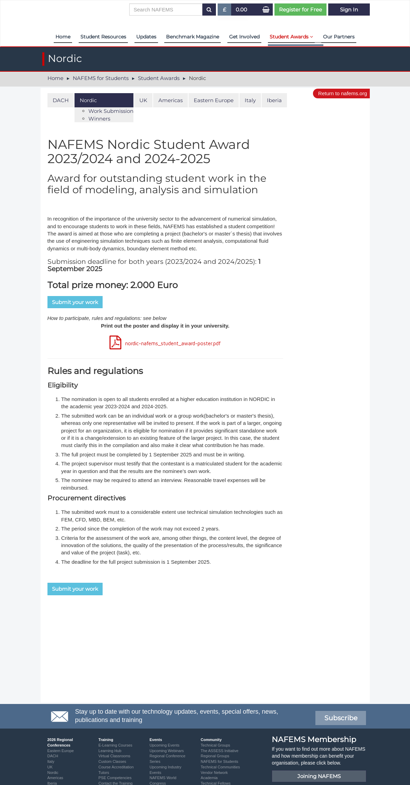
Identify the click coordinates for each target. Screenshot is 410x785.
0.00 (241, 9)
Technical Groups (215, 745)
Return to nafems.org (342, 93)
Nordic (88, 100)
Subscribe (340, 718)
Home (62, 37)
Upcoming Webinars (167, 751)
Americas (170, 100)
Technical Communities (220, 767)
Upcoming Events (165, 745)
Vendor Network (214, 772)
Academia (209, 778)
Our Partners (339, 37)
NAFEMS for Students (101, 78)
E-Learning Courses (115, 745)
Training (105, 740)
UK (143, 100)
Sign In (349, 9)
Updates (146, 37)
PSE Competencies (114, 778)
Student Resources (103, 37)
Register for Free (300, 9)
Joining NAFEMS (319, 776)
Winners (99, 118)
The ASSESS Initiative (219, 751)
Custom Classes (112, 761)
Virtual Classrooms (114, 756)
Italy (250, 100)
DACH (61, 100)
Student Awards (291, 37)
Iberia (274, 100)
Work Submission (110, 111)
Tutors (103, 772)
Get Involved (244, 37)
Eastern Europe (214, 100)
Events (156, 740)
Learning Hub (109, 751)
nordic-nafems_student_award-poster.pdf (173, 343)
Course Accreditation (116, 767)
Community (211, 740)
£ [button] (225, 11)
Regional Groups (215, 756)
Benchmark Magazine (192, 37)
